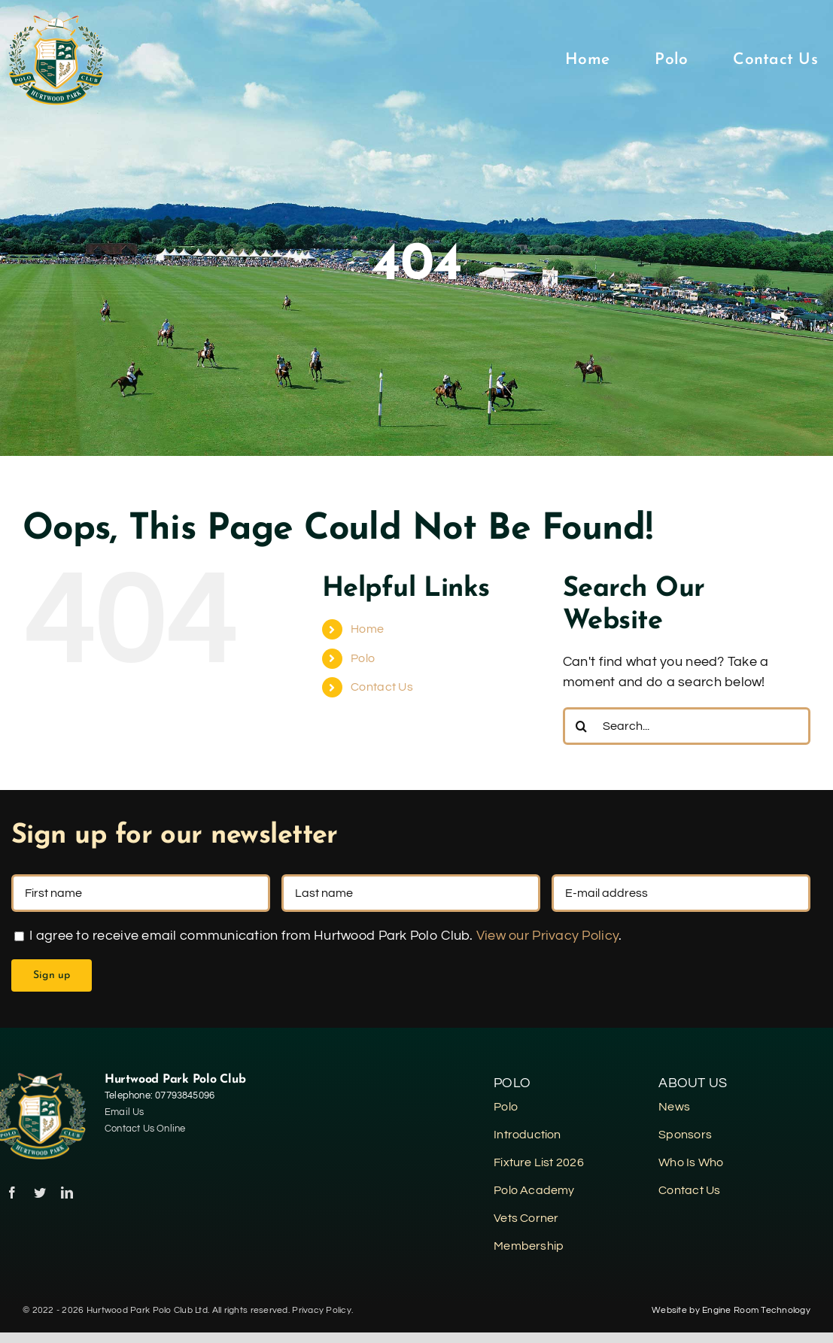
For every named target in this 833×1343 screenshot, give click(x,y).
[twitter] (40, 1193)
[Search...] (686, 726)
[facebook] (12, 1193)
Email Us (124, 1112)
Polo (363, 658)
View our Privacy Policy (547, 935)
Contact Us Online (145, 1128)
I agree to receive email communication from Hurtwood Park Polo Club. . (318, 935)
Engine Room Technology (756, 1310)
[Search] (581, 726)
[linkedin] (67, 1193)
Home (367, 629)
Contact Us (382, 687)
